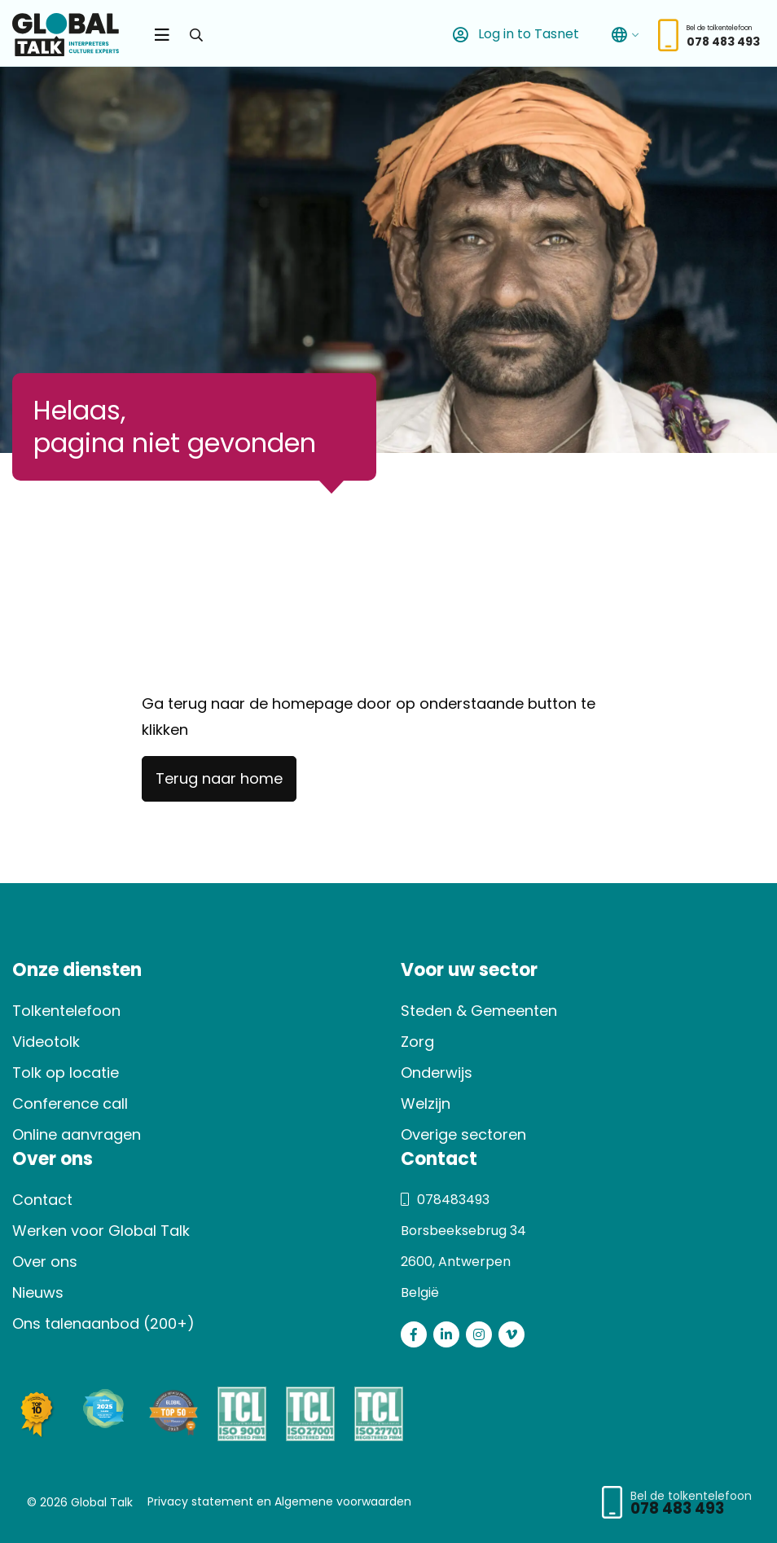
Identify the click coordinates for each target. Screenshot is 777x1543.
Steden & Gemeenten (479, 1010)
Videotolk (46, 1041)
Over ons (44, 1261)
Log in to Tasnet (512, 34)
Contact (42, 1199)
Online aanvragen (76, 1134)
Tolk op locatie (65, 1072)
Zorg (417, 1041)
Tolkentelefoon (66, 1010)
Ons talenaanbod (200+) (103, 1323)
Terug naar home (219, 778)
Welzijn (425, 1103)
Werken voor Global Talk (101, 1230)
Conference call (70, 1103)
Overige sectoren (463, 1134)
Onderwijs (436, 1072)
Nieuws (38, 1292)
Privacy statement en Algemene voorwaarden (279, 1501)
